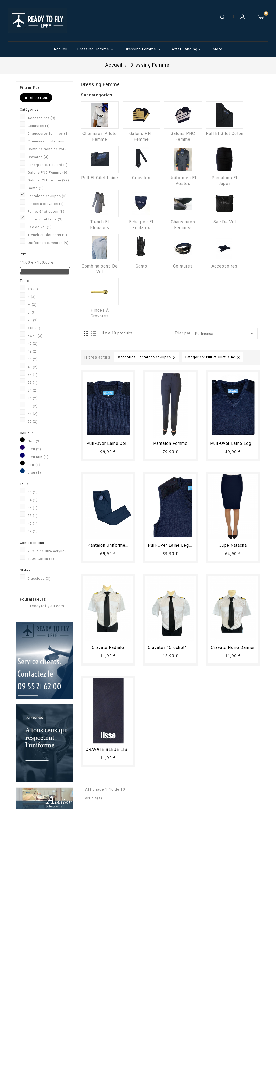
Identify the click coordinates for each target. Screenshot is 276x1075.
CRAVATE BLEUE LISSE (109, 749)
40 (33, 344)
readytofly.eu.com (47, 606)
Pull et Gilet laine (45, 219)
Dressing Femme (143, 49)
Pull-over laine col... (108, 443)
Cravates (38, 157)
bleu (34, 472)
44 (33, 359)
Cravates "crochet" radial (174, 647)
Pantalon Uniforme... (108, 545)
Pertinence (225, 333)
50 (33, 422)
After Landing (187, 49)
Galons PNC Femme (47, 172)
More (217, 49)
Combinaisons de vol (48, 149)
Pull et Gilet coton (46, 211)
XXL (34, 328)
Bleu (34, 449)
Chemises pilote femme (48, 141)
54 (33, 375)
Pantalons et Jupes (47, 196)
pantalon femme (170, 443)
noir (34, 465)
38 (33, 406)
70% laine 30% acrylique (48, 551)
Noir (34, 441)
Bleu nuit (38, 457)
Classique (39, 579)
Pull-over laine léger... (234, 443)
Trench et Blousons (47, 235)
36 (33, 398)
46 (33, 367)
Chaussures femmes (48, 133)
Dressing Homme (96, 49)
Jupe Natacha (233, 545)
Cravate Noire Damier (233, 647)
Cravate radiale (108, 647)
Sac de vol (40, 227)
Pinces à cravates (46, 204)
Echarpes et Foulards (48, 165)
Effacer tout (36, 98)
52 (33, 383)
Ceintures (39, 126)
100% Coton (41, 559)
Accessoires (41, 118)
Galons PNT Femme (48, 180)
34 (33, 390)
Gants (36, 188)
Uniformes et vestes (48, 243)
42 (33, 351)
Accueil (60, 49)
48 (33, 414)
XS (33, 289)
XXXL (35, 336)
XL (33, 320)
